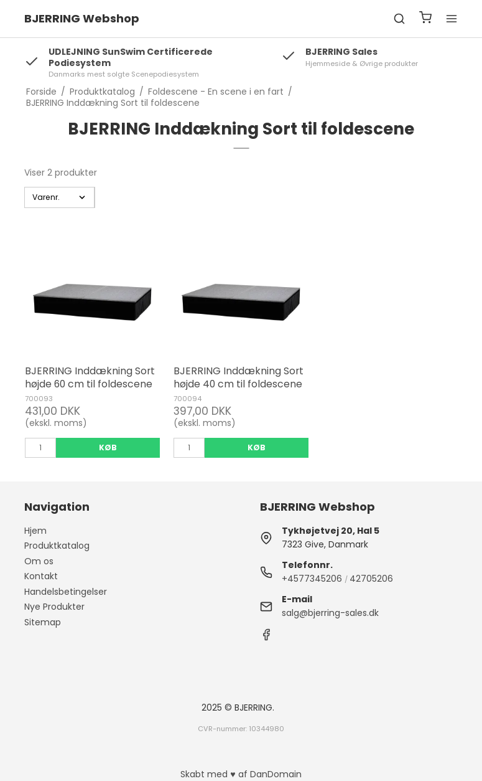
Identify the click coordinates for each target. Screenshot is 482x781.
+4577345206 (312, 578)
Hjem (35, 530)
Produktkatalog (57, 545)
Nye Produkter (54, 606)
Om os (38, 561)
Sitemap (42, 622)
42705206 (371, 578)
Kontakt (41, 576)
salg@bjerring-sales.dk (330, 613)
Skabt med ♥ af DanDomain (240, 774)
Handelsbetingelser (65, 591)
